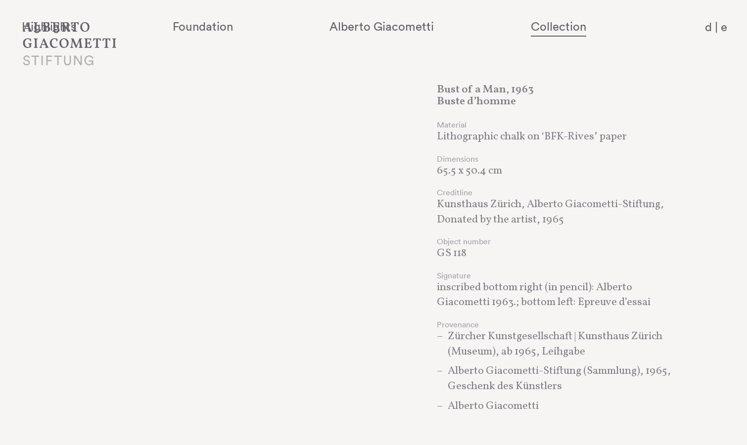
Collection (583, 26)
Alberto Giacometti (441, 26)
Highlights (175, 26)
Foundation (296, 26)
